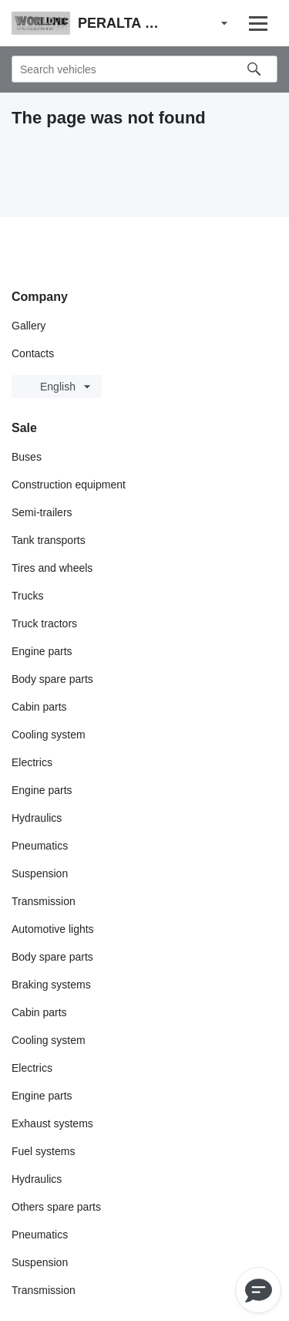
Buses (27, 457)
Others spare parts (56, 1207)
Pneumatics (40, 846)
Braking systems (51, 984)
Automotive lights (53, 929)
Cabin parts (39, 707)
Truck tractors (44, 623)
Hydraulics (37, 818)
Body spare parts (52, 679)
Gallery (28, 325)
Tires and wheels (52, 568)
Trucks (27, 596)
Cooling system (49, 734)
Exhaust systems (52, 1123)
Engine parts (42, 651)
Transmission (44, 901)
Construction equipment (69, 484)
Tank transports (49, 540)
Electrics (32, 762)
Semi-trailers (42, 512)
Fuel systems (43, 1151)
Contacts (33, 353)
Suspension (40, 873)
